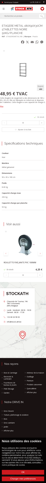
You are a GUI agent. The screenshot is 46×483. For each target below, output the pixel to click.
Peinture (30, 381)
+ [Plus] (41, 123)
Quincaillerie (31, 388)
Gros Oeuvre (9, 411)
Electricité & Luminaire (8, 378)
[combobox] (20, 16)
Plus (1, 106)
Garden (6, 393)
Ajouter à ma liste (23, 130)
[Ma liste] (41, 8)
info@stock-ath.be (14, 322)
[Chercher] (41, 16)
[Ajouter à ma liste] (4, 51)
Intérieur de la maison (35, 373)
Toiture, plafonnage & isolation (16, 415)
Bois (5, 419)
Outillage (30, 377)
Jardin (6, 427)
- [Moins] (4, 123)
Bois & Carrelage (10, 373)
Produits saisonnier (34, 384)
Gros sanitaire (9, 423)
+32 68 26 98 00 (35, 2)
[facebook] (43, 2)
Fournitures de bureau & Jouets (10, 384)
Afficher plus (32, 392)
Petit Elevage (9, 389)
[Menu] (4, 9)
